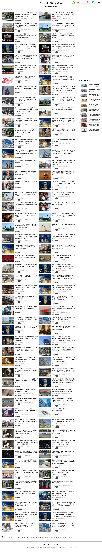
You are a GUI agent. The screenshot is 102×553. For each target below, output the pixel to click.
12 (22, 537)
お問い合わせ (73, 547)
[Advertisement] (89, 34)
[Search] (99, 3)
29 (53, 537)
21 (38, 537)
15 (27, 537)
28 (51, 537)
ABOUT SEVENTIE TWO (31, 547)
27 (49, 537)
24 (43, 537)
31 (56, 537)
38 (69, 537)
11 (20, 537)
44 (7, 538)
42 (4, 538)
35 (63, 537)
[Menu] (3, 3)
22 (40, 537)
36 (65, 537)
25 (45, 537)
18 (33, 537)
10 (18, 537)
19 (34, 537)
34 (62, 537)
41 (2, 538)
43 (6, 538)
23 (42, 537)
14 (25, 537)
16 (29, 537)
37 (67, 537)
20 (36, 537)
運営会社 (42, 547)
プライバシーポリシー (52, 547)
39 (71, 537)
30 (54, 537)
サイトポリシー (63, 547)
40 (72, 537)
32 (58, 537)
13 (24, 537)
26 (47, 537)
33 (60, 537)
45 (9, 538)
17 (31, 537)
